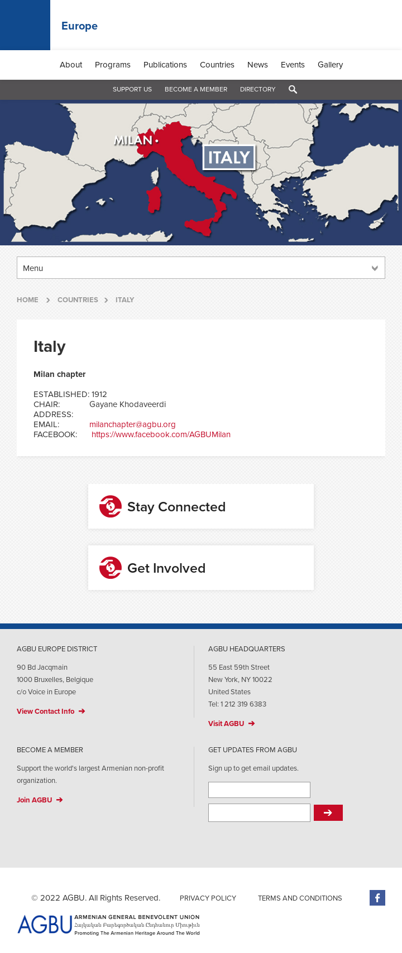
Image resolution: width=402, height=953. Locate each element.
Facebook (377, 898)
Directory (258, 89)
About (71, 65)
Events (293, 65)
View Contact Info (45, 711)
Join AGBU (34, 800)
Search (293, 89)
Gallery (330, 65)
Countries (217, 65)
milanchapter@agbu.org (132, 424)
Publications (165, 65)
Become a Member (196, 89)
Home (28, 300)
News (257, 65)
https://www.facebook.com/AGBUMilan (161, 434)
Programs (113, 65)
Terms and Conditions (300, 898)
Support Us (132, 89)
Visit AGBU (226, 723)
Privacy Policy (208, 898)
